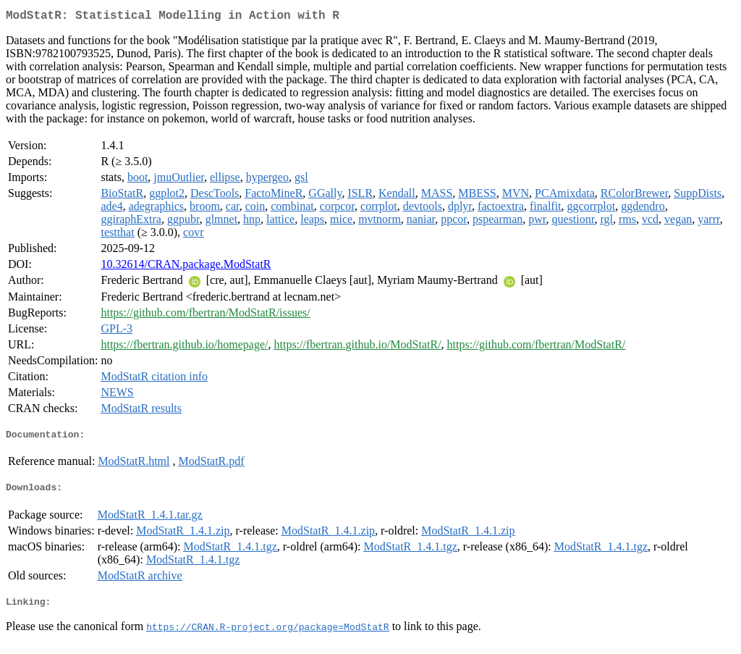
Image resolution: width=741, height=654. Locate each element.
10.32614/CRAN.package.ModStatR (186, 267)
